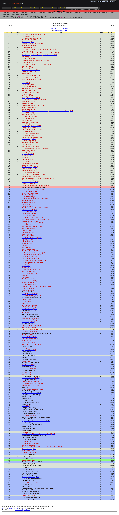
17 (42, 18)
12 (27, 18)
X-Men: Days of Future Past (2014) (60, 28)
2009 (81, 13)
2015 (54, 13)
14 (33, 18)
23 (59, 18)
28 (73, 18)
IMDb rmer (13, 3)
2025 (9, 13)
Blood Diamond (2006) (61, 30)
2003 (108, 13)
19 (47, 18)
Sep (34, 16)
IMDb (4, 508)
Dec (46, 16)
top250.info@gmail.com (22, 510)
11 (24, 18)
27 (70, 18)
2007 (90, 13)
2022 (22, 13)
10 (22, 18)
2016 (49, 13)
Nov (42, 16)
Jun (23, 16)
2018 (40, 13)
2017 (45, 13)
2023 (18, 13)
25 (64, 18)
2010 (76, 13)
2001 (4, 14)
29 (76, 18)
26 (67, 18)
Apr (15, 16)
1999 (13, 14)
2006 (94, 13)
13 (30, 18)
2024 (13, 13)
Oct (38, 16)
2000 (9, 14)
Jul (26, 16)
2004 (103, 13)
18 (44, 18)
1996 (27, 14)
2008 (85, 13)
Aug (30, 16)
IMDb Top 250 (13, 508)
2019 (36, 13)
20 (50, 18)
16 (39, 18)
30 (79, 18)
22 (56, 18)
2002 (112, 13)
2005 (99, 13)
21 (53, 18)
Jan (4, 16)
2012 (67, 13)
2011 (72, 13)
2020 (31, 13)
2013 (63, 13)
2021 (27, 13)
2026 (4, 13)
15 (36, 18)
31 (82, 18)
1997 (22, 14)
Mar (11, 16)
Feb (7, 16)
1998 (18, 14)
